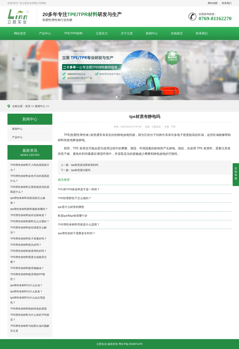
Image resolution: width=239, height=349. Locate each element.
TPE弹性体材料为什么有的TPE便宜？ (29, 317)
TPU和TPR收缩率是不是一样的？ (79, 189)
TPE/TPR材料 (73, 33)
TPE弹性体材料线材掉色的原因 (28, 308)
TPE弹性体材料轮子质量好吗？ (28, 238)
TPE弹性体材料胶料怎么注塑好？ (29, 221)
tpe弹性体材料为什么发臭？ (26, 291)
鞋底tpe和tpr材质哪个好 (72, 215)
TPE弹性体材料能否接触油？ (27, 268)
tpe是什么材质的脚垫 (71, 206)
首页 (27, 106)
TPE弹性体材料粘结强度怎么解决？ (28, 230)
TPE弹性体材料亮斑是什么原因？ (79, 224)
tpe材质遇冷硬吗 (80, 170)
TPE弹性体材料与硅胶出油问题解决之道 (29, 328)
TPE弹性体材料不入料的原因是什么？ (29, 167)
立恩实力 (102, 33)
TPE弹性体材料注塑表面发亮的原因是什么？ (29, 189)
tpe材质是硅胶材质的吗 (84, 164)
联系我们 (227, 3)
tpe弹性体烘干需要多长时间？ (76, 233)
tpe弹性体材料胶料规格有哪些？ (29, 208)
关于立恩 (127, 33)
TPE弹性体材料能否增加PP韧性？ (27, 277)
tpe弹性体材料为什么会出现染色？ (27, 300)
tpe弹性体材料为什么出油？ (26, 285)
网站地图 (213, 3)
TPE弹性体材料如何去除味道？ (28, 215)
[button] (116, 97)
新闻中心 (152, 33)
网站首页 (20, 33)
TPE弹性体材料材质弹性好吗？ (28, 250)
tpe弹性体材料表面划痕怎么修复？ (27, 200)
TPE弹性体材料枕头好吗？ (25, 244)
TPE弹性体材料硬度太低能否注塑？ (28, 259)
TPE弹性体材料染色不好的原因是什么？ (29, 178)
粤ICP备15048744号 (131, 343)
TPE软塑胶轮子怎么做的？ (74, 198)
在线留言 (177, 33)
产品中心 (45, 33)
